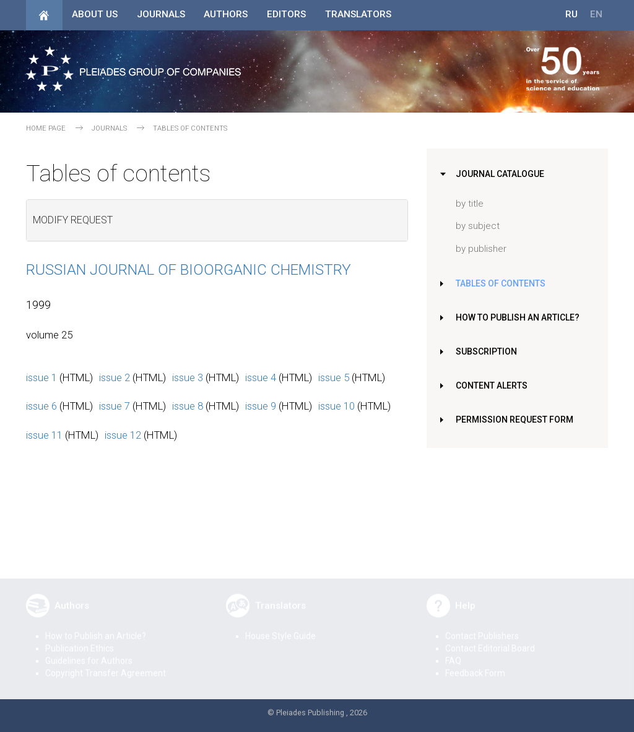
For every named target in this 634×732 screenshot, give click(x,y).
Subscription (488, 351)
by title (470, 203)
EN (596, 14)
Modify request (73, 220)
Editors (286, 14)
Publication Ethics (79, 640)
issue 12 (123, 435)
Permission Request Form (516, 419)
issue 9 (260, 406)
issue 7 (114, 406)
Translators (358, 14)
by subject (478, 225)
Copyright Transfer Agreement (105, 665)
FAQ (453, 652)
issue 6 (41, 406)
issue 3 (187, 377)
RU (571, 14)
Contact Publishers (482, 627)
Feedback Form (475, 665)
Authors (226, 14)
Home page (46, 128)
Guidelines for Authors (88, 652)
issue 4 (260, 377)
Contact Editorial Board (490, 640)
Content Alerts (494, 385)
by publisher (481, 248)
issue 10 (336, 406)
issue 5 (333, 377)
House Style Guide (280, 627)
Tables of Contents (503, 283)
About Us (95, 14)
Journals (161, 14)
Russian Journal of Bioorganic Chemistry (188, 269)
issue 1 (41, 377)
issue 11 (44, 435)
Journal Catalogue (502, 174)
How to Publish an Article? (520, 317)
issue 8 (187, 406)
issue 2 (114, 377)
